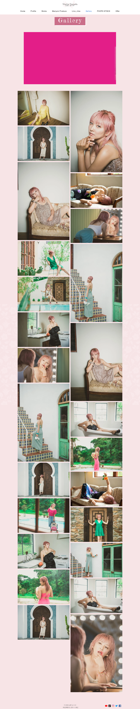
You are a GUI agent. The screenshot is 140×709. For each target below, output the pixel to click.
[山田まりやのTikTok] (110, 706)
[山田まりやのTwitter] (116, 706)
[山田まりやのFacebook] (120, 706)
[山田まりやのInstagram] (113, 706)
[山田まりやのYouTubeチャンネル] (106, 706)
